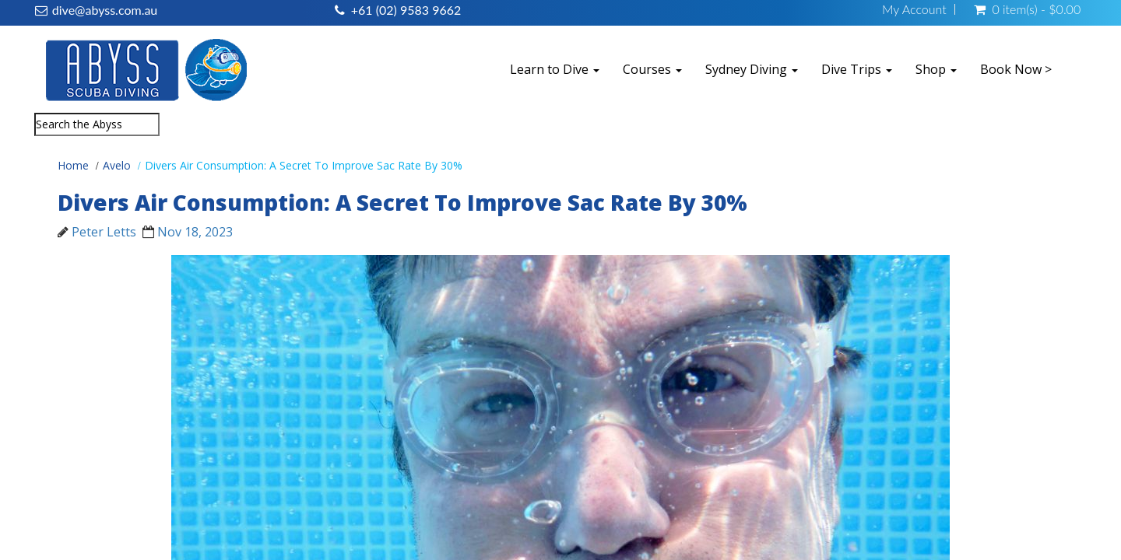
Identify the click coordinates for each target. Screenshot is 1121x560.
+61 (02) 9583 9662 (406, 9)
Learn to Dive (554, 69)
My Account (914, 9)
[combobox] (97, 124)
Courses (652, 69)
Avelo (117, 165)
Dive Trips (856, 69)
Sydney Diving (751, 69)
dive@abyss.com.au (104, 9)
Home (73, 165)
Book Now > (1016, 69)
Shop (936, 69)
